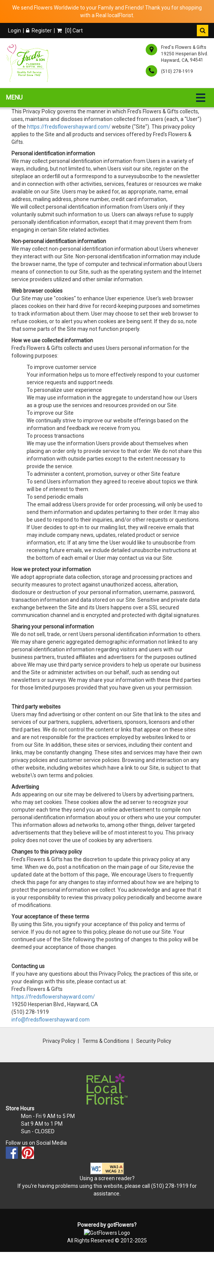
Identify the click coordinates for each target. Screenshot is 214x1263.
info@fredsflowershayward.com (50, 1020)
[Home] (29, 63)
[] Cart (70, 30)
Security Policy (153, 1041)
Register (39, 30)
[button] (202, 30)
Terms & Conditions (105, 1041)
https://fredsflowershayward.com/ (69, 127)
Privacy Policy (59, 1041)
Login (14, 30)
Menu (14, 97)
